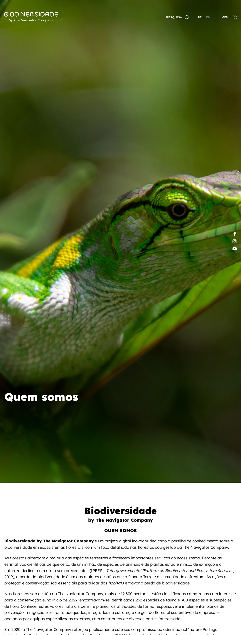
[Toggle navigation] (227, 17)
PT (200, 17)
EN (208, 17)
